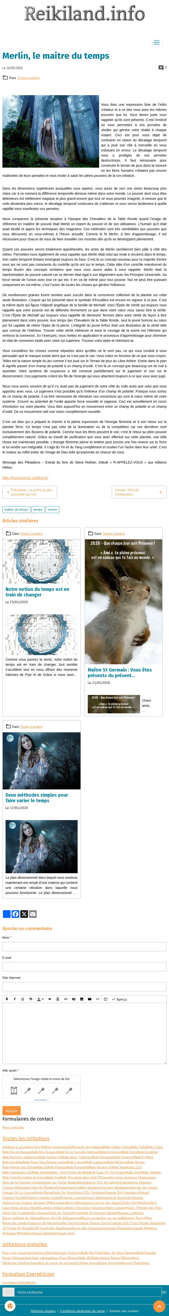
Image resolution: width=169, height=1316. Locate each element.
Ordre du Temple (60, 1213)
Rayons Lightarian (131, 1213)
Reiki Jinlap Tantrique (77, 1157)
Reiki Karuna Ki (123, 1157)
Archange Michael (15, 1233)
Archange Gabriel (40, 1233)
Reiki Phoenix (56, 1167)
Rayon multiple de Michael (21, 1218)
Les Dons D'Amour (66, 1258)
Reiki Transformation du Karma (24, 1177)
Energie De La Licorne (18, 1192)
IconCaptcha (40, 1100)
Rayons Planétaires (136, 1263)
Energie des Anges (144, 1187)
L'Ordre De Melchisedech (138, 1203)
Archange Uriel (64, 1233)
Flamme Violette (14, 1197)
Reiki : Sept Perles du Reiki (70, 1172)
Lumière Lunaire (114, 1208)
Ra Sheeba (40, 1213)
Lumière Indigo (52, 1208)
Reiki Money (136, 1162)
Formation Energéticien (19, 1282)
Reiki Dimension (110, 1152)
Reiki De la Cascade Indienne (78, 1152)
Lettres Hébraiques (77, 1203)
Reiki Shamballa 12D (127, 1167)
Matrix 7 (132, 1208)
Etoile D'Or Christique (89, 1192)
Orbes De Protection (17, 1213)
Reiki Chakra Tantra (117, 1147)
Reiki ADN (86, 1258)
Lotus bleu (9, 1208)
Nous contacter (13, 1127)
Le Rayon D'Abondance (122, 1258)
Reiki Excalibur (147, 1152)
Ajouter (12, 1110)
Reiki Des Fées (91, 1253)
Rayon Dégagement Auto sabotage (27, 1258)
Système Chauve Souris (93, 1223)
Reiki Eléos (129, 1152)
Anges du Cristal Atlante (60, 1182)
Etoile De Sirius (63, 1192)
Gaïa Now (99, 1258)
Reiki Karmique (102, 1157)
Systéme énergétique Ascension (98, 1263)
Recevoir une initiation (87, 1147)
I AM (47, 1203)
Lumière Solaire (90, 1208)
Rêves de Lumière (15, 1223)
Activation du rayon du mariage (52, 1263)
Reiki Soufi (133, 1172)
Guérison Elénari (44, 1253)
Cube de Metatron (43, 1187)
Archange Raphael (116, 1228)
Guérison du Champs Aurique (23, 1203)
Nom (5, 937)
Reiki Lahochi (76, 1162)
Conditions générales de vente (82, 1311)
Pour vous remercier (17, 1253)
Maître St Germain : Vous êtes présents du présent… (120, 672)
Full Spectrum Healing (127, 1197)
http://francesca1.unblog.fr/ (25, 478)
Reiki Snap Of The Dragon (107, 1172)
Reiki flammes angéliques (20, 1157)
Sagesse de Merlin (42, 1223)
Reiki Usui (53, 1177)
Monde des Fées (150, 1208)
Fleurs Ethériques (98, 1197)
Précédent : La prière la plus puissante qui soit (28, 492)
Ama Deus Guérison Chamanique (132, 1177)
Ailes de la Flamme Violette (22, 1182)
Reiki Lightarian (96, 1162)
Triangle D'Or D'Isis (123, 1223)
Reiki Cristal (154, 1147)
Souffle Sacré (66, 1223)
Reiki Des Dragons (44, 1152)
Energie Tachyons (68, 1253)
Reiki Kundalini (12, 1162)
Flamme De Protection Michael (127, 1192)
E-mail (6, 957)
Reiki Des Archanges (16, 1152)
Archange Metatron (143, 1228)
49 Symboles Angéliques (53, 1228)
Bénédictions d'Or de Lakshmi (98, 1182)
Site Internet (11, 977)
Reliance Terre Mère (137, 1218)
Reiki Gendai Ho (50, 1157)
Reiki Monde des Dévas (19, 1167)
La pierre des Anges (105, 1203)
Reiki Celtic (138, 1147)
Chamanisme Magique (136, 1182)
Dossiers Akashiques (115, 1187)
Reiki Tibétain (151, 1172)
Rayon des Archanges (87, 1228)
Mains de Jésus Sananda (119, 1253)
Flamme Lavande (73, 1197)
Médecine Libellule (16, 1263)
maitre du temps (16, 509)
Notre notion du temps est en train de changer (37, 592)
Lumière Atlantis (29, 1208)
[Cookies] (10, 1306)
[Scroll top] (159, 1306)
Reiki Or (41, 1167)
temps (38, 509)
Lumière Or (71, 1208)
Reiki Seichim (41, 1172)
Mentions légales (43, 1311)
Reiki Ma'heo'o (117, 1162)
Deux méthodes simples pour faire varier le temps (37, 797)
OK (164, 1292)
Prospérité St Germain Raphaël (95, 1213)
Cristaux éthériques (16, 1187)
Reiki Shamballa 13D (17, 1172)
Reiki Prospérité (77, 1167)
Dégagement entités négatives (79, 1187)
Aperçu (119, 999)
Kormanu (57, 1203)
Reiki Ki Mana (143, 1157)
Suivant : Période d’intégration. (139, 492)
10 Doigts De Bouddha (18, 1228)
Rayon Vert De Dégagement (61, 1218)
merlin (52, 509)
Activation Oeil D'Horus (92, 1177)
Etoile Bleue (43, 1192)
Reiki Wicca (68, 1177)
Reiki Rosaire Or (100, 1167)
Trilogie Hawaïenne (151, 1223)
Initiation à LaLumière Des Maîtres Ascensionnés (37, 1147)
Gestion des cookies (124, 1311)
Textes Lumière (28, 78)
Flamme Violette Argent (43, 1197)
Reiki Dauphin (146, 1253)
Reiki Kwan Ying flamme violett (45, 1162)
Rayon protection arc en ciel (102, 1218)
